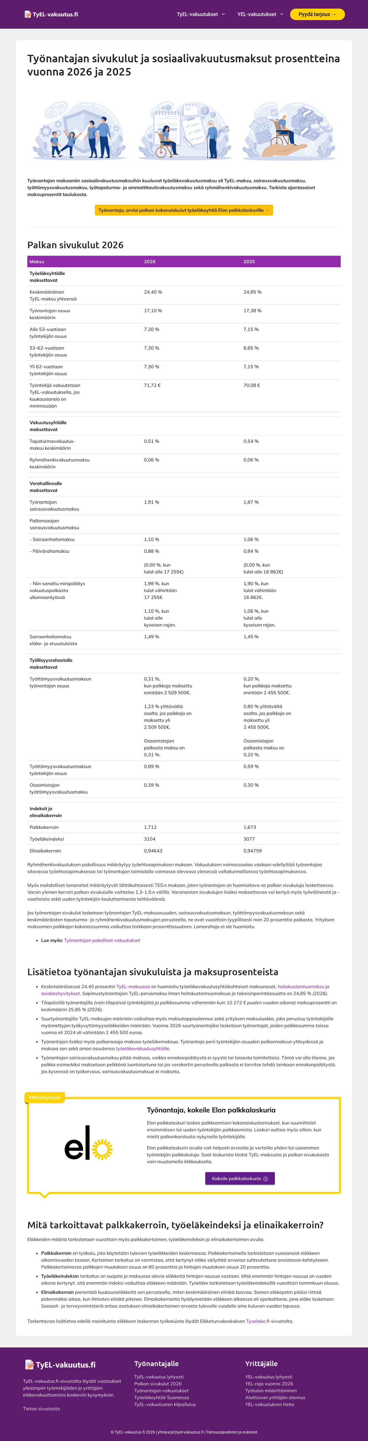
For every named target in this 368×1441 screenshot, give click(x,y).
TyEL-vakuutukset (204, 14)
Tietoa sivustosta (41, 1408)
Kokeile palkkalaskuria (236, 1178)
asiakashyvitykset (60, 993)
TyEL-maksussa (133, 986)
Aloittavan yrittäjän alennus (275, 1397)
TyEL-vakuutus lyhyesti (159, 1377)
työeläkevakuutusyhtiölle (142, 1048)
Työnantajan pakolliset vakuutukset (102, 940)
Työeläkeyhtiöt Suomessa (161, 1397)
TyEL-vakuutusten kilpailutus (165, 1404)
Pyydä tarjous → (317, 14)
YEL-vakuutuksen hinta (269, 1404)
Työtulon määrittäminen (271, 1390)
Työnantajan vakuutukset (161, 1390)
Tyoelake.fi (257, 1321)
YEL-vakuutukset (263, 14)
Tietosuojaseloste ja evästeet (232, 1432)
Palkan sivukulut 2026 (158, 1383)
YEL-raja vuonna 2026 (269, 1383)
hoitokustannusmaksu (301, 986)
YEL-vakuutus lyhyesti (268, 1377)
